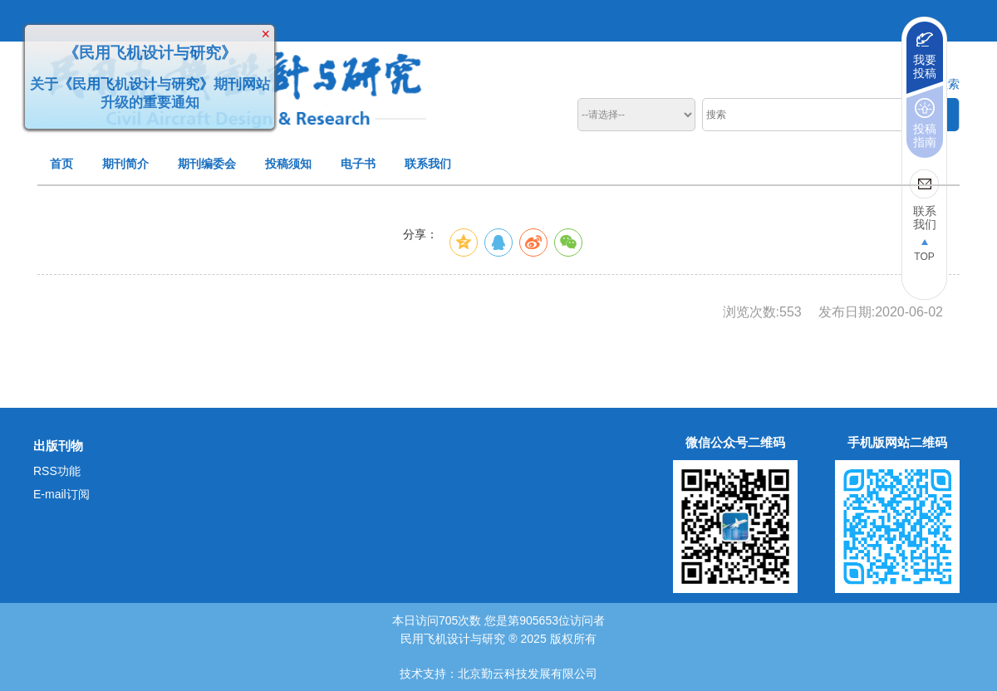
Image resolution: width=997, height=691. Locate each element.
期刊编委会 (207, 163)
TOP (924, 256)
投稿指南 (924, 135)
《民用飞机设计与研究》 (147, 50)
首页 (61, 163)
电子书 (358, 163)
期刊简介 (125, 163)
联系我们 (428, 163)
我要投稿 (924, 66)
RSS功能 (57, 471)
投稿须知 (288, 163)
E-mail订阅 (61, 494)
